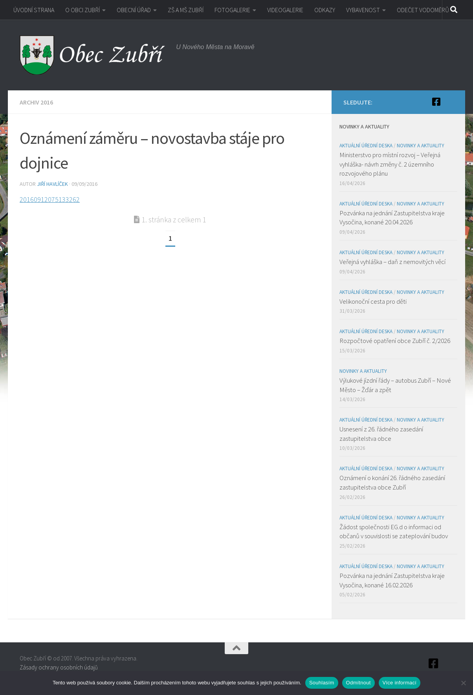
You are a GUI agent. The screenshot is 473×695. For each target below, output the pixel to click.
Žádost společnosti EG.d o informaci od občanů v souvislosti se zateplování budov (393, 532)
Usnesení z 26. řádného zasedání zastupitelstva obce (381, 434)
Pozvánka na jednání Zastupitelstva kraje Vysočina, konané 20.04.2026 (392, 218)
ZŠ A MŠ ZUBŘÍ (186, 10)
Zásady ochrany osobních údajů (59, 667)
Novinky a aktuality (420, 145)
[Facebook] (436, 101)
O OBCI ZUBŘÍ (82, 10)
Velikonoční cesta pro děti (373, 301)
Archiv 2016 (36, 102)
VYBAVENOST (363, 10)
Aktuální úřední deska (365, 145)
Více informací (400, 683)
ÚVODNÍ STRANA (33, 10)
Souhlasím (321, 683)
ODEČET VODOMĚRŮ (423, 10)
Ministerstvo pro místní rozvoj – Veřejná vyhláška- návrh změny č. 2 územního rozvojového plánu (389, 164)
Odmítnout (358, 683)
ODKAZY (324, 10)
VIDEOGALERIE (285, 10)
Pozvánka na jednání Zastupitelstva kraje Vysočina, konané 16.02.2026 (392, 580)
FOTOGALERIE (232, 10)
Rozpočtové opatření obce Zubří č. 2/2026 (394, 340)
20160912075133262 (50, 199)
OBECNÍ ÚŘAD (134, 10)
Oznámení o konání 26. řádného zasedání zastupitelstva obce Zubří (392, 482)
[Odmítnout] (463, 683)
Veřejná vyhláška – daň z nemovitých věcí (392, 261)
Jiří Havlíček (52, 183)
